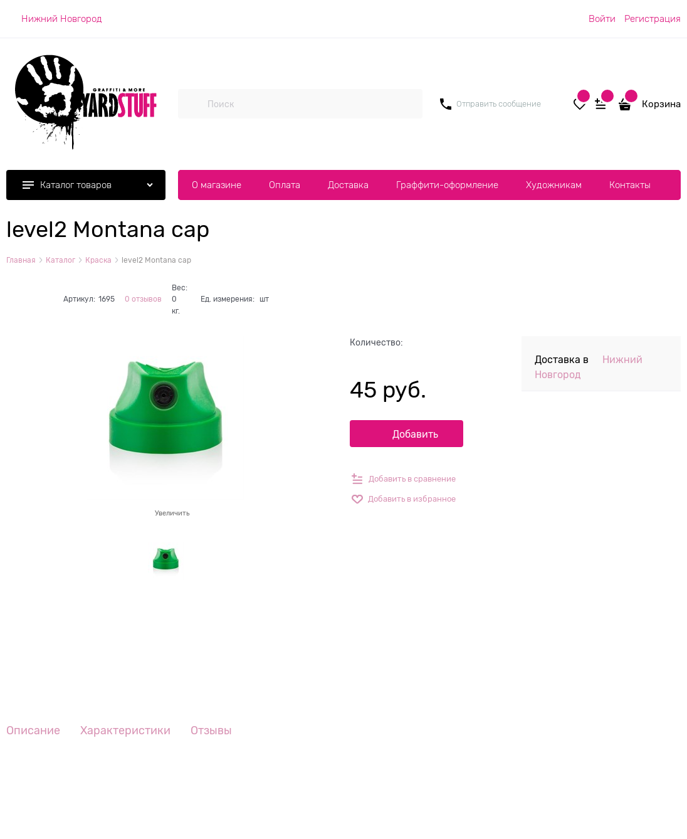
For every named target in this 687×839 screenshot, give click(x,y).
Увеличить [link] (172, 513)
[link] (54, 18)
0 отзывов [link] (143, 299)
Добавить (415, 434)
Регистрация (652, 19)
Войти (602, 19)
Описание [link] (33, 731)
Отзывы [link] (211, 731)
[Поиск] (192, 104)
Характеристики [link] (125, 731)
